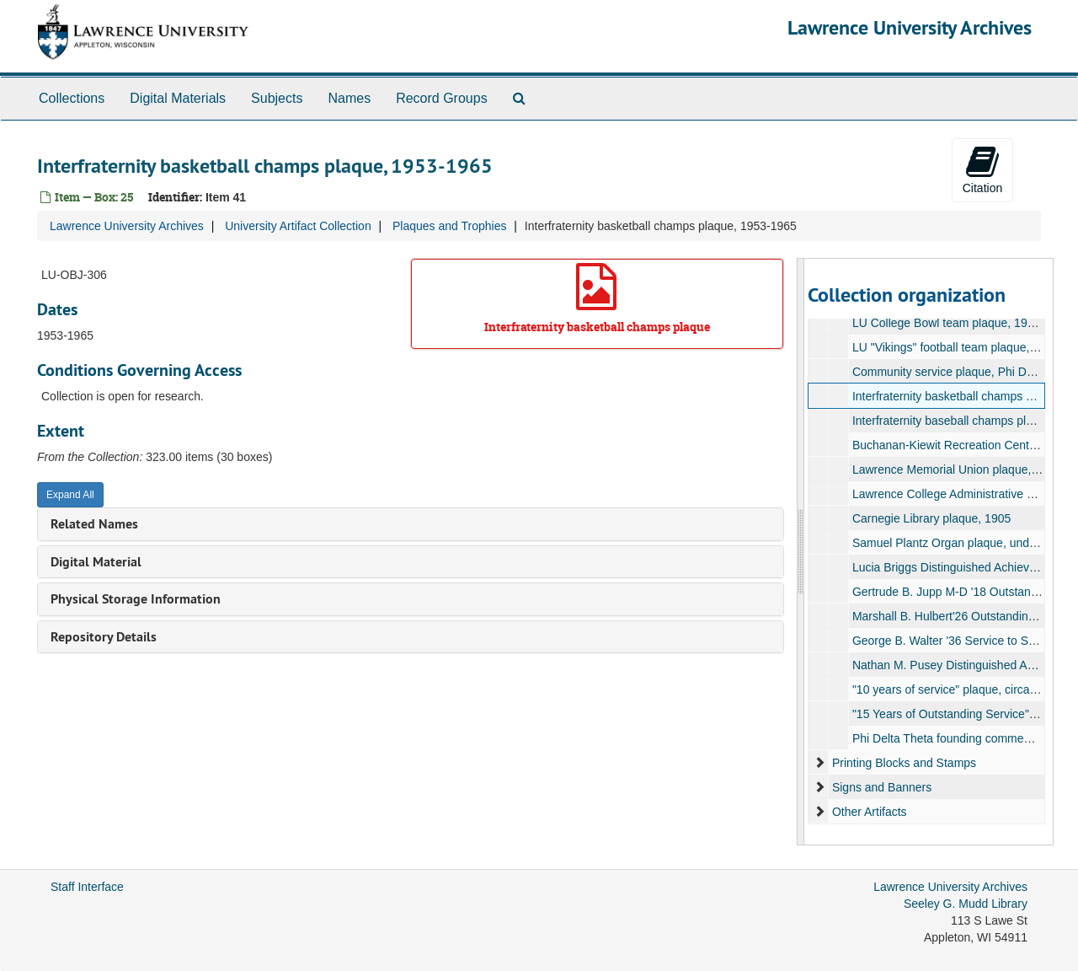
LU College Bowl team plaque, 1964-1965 (960, 323)
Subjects (276, 98)
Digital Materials (178, 98)
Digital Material (96, 562)
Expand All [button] (70, 495)
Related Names (94, 524)
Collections (71, 98)
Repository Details (104, 637)
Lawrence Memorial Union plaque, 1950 (955, 469)
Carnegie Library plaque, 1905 (930, 518)
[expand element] (819, 762)
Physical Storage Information (136, 599)
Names (349, 98)
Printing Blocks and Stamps (903, 763)
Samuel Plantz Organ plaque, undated (951, 543)
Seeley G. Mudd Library (965, 903)
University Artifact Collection (298, 226)
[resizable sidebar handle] (801, 552)
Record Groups (442, 98)
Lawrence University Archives (909, 27)
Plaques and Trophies (449, 226)
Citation (982, 169)
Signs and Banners (881, 787)
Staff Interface (87, 886)
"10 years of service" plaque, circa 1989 (955, 689)
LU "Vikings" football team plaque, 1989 (955, 347)
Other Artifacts (868, 811)
